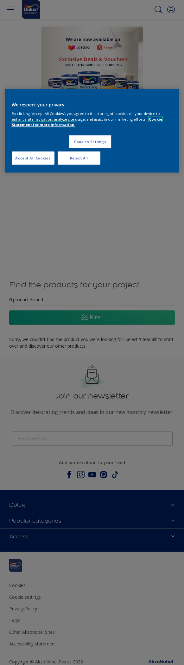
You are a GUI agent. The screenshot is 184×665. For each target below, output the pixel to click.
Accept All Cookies (32, 157)
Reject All (79, 157)
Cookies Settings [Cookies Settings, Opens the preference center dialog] (90, 141)
